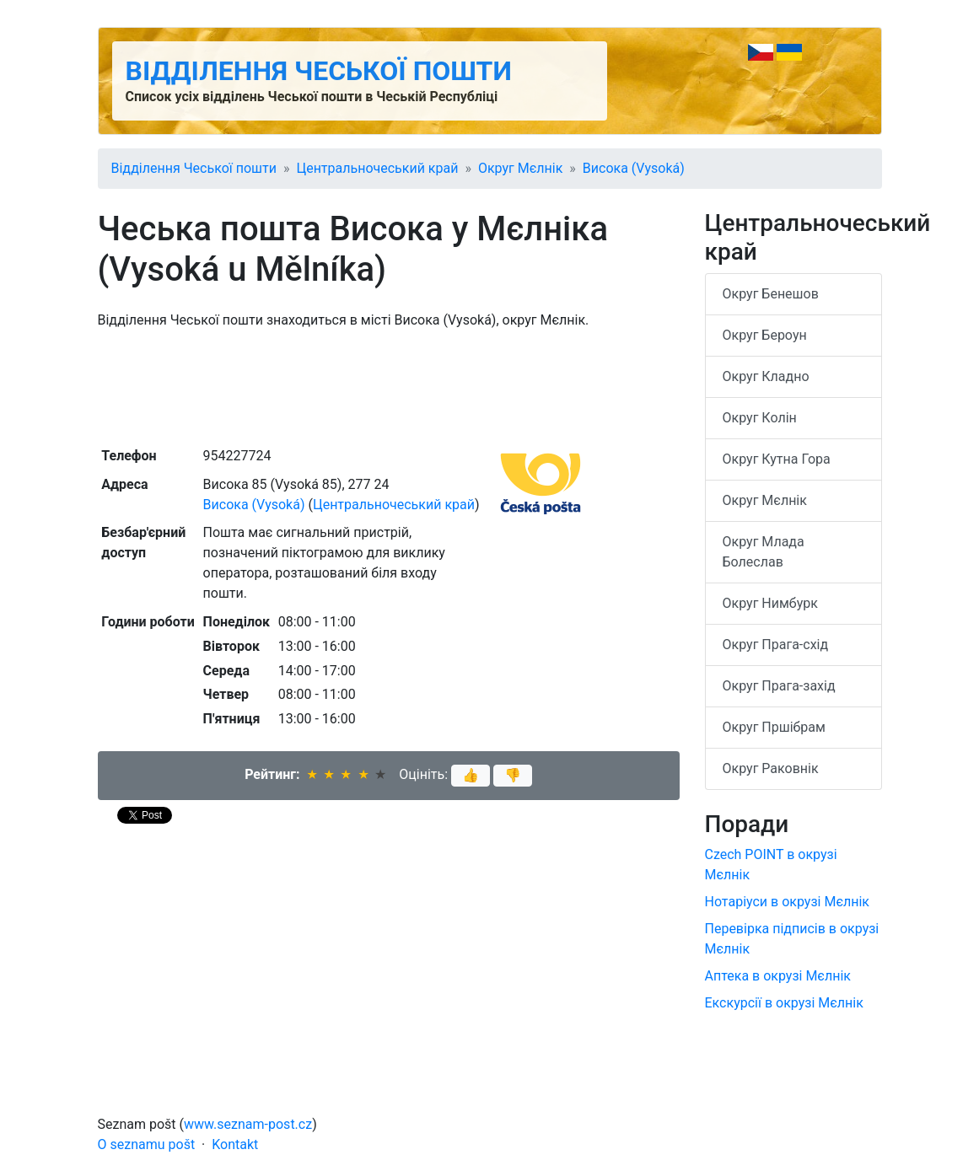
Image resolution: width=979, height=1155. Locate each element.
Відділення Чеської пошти (319, 71)
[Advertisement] (389, 386)
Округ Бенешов (771, 294)
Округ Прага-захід (779, 686)
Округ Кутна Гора (777, 459)
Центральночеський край (377, 168)
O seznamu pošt (147, 1144)
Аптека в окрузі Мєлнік (778, 976)
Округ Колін (760, 418)
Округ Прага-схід (776, 645)
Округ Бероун (765, 335)
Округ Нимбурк (770, 603)
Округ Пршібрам (774, 727)
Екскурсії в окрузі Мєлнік (784, 1003)
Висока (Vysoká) (634, 168)
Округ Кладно (766, 376)
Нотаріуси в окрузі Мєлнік (787, 902)
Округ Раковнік (771, 768)
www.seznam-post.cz (248, 1124)
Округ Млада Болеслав (763, 552)
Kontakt (235, 1144)
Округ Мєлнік (520, 168)
